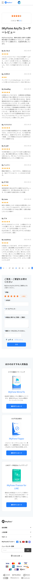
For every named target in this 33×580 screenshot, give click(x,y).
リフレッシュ (19, 340)
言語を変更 (16, 556)
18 (13, 268)
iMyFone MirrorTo (16, 391)
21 (22, 268)
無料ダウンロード (16, 406)
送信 (16, 344)
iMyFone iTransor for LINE (16, 487)
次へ (32, 268)
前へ (1, 268)
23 (29, 268)
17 (9, 268)
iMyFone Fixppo (16, 438)
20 (19, 268)
